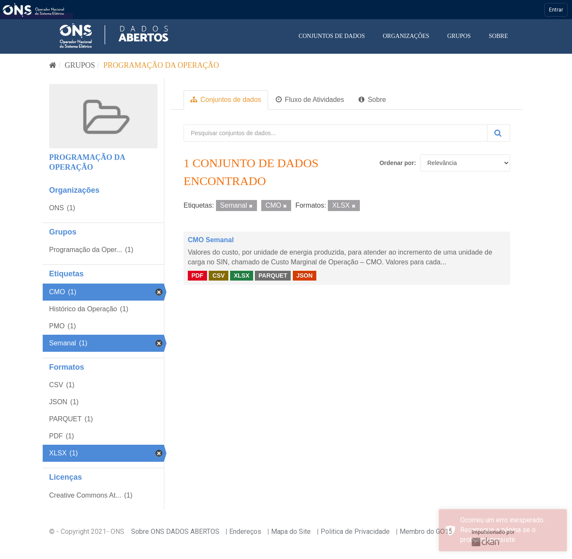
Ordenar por (396, 162)
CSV (219, 275)
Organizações (406, 36)
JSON (304, 275)
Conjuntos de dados (331, 36)
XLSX (242, 275)
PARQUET (272, 275)
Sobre (498, 36)
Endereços (245, 531)
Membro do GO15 (426, 531)
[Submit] (498, 133)
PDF (197, 275)
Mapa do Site (291, 531)
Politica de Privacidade (355, 531)
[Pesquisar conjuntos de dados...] (335, 133)
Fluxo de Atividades (310, 99)
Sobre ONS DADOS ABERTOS (175, 531)
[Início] (52, 65)
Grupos (459, 36)
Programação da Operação (161, 65)
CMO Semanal (211, 239)
